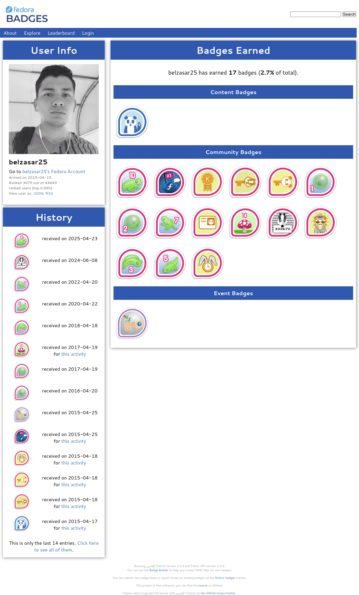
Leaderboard (61, 32)
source (203, 585)
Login (88, 32)
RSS (49, 193)
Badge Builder (158, 570)
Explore (32, 32)
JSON (38, 193)
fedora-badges (225, 578)
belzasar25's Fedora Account (53, 171)
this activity (73, 353)
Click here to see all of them (66, 546)
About (10, 32)
